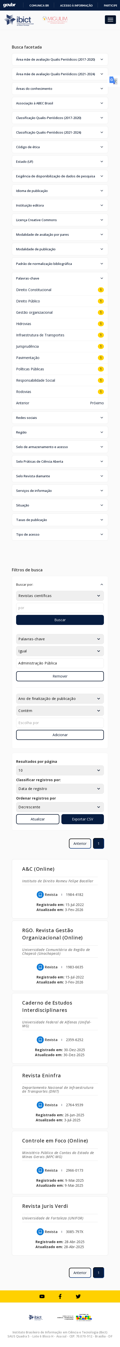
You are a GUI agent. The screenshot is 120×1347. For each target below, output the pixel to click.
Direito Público (28, 301)
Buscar (60, 619)
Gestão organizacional (34, 312)
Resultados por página (36, 761)
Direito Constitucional (33, 289)
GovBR (9, 5)
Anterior (22, 403)
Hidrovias (23, 323)
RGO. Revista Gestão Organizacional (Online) (52, 934)
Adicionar (60, 734)
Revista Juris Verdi (45, 1206)
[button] (60, 59)
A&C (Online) (38, 868)
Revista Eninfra (41, 1075)
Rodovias (23, 391)
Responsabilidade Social (35, 380)
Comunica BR (39, 5)
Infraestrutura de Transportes (40, 335)
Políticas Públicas (30, 369)
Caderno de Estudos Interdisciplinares (47, 1006)
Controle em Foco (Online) (55, 1140)
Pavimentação (27, 357)
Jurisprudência (27, 346)
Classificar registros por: (38, 779)
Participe (111, 5)
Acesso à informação (76, 5)
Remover (60, 676)
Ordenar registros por (36, 798)
